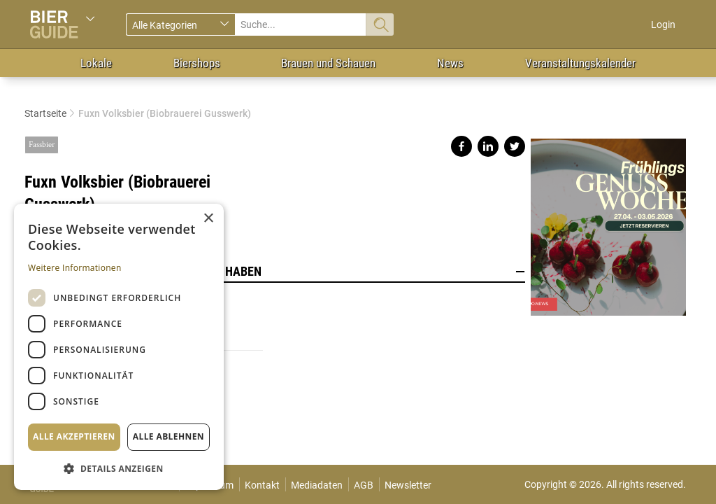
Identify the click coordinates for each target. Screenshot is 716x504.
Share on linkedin (488, 146)
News (450, 63)
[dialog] (119, 347)
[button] (119, 468)
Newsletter (408, 485)
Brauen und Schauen (328, 63)
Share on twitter (514, 146)
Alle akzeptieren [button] (74, 436)
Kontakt (262, 485)
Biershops (196, 63)
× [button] (208, 219)
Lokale (96, 63)
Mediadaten (317, 485)
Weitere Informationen (75, 268)
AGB (363, 485)
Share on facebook (461, 146)
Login (663, 24)
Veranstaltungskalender (580, 63)
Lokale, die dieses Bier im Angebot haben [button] (274, 271)
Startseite (45, 113)
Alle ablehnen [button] (168, 436)
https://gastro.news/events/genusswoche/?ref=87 (608, 221)
